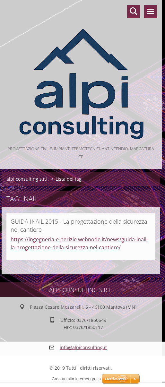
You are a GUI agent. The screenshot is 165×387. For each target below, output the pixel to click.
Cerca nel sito (133, 11)
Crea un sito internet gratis (76, 378)
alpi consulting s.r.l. (27, 179)
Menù (150, 11)
